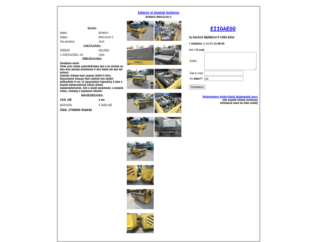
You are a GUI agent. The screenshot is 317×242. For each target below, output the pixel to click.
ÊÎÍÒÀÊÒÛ (223, 29)
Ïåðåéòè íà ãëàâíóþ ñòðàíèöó (158, 13)
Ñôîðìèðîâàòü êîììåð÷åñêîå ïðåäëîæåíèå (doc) (233, 100)
